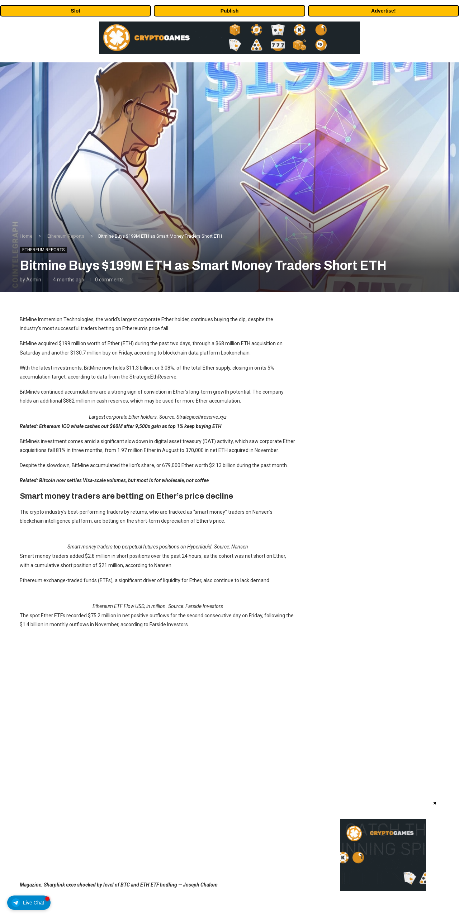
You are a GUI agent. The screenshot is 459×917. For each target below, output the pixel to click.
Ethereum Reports (65, 236)
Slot (75, 11)
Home (26, 236)
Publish (230, 11)
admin (33, 279)
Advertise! (383, 11)
